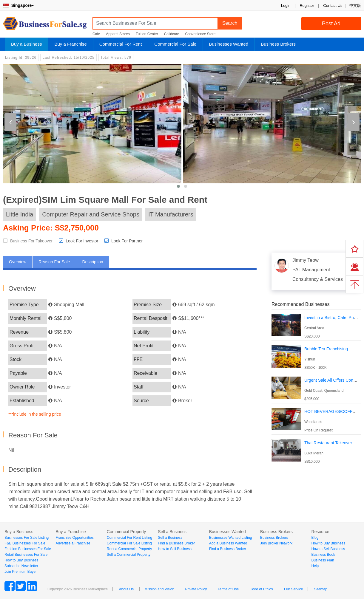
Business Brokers (278, 44)
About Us (126, 589)
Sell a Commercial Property (128, 554)
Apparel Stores (117, 34)
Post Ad (331, 24)
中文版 (355, 5)
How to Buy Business (21, 560)
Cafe (96, 34)
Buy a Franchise (70, 44)
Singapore (18, 5)
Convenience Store (200, 34)
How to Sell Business (175, 549)
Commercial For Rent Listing (129, 537)
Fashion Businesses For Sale (27, 549)
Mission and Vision (159, 589)
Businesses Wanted (228, 44)
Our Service (293, 589)
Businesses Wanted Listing (230, 537)
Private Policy (196, 589)
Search (229, 23)
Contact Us (332, 5)
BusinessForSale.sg (45, 25)
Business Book (323, 554)
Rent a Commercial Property (129, 549)
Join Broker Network (276, 543)
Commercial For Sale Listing (129, 543)
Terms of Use (228, 589)
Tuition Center (147, 34)
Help (315, 566)
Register (307, 5)
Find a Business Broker (176, 543)
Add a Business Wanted (228, 543)
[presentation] (10, 122)
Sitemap (320, 589)
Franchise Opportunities (74, 537)
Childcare (171, 34)
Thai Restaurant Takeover (328, 442)
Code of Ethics (261, 589)
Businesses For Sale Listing (26, 537)
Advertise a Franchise (72, 543)
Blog (315, 537)
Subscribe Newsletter (21, 566)
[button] (178, 186)
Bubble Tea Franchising (326, 348)
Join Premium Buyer (20, 571)
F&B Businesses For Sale (24, 543)
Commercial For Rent (120, 44)
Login (286, 5)
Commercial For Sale (175, 44)
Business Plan (322, 560)
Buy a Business (26, 44)
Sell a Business (170, 537)
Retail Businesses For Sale (25, 554)
